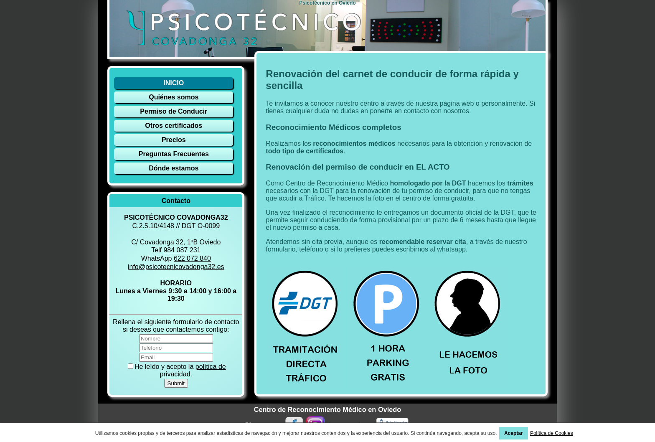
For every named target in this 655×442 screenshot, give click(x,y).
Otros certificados (173, 125)
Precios (174, 139)
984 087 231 (182, 250)
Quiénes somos (173, 97)
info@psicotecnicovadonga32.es (176, 266)
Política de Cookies (551, 433)
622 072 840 (192, 258)
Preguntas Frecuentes (174, 153)
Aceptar (513, 433)
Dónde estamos (173, 168)
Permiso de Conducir (173, 111)
